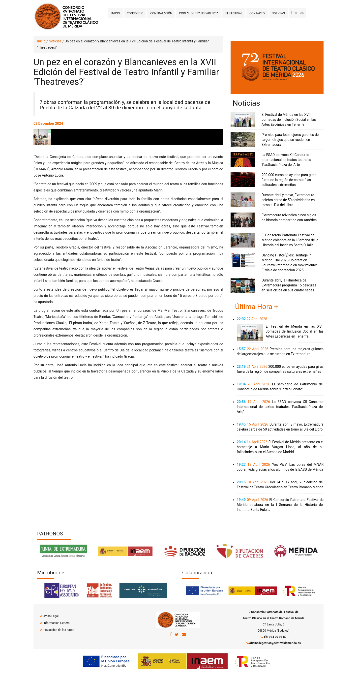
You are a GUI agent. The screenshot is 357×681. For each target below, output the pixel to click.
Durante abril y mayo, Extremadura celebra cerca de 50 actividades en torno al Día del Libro (288, 200)
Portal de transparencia (199, 13)
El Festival (233, 13)
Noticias (278, 13)
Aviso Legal (51, 616)
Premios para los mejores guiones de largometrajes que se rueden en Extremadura (290, 140)
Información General (56, 623)
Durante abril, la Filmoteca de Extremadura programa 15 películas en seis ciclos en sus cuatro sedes (289, 285)
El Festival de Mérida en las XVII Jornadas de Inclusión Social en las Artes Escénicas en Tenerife (289, 119)
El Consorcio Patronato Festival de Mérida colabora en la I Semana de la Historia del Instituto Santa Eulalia (290, 240)
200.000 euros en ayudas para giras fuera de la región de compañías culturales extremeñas (289, 180)
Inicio (115, 13)
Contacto (257, 13)
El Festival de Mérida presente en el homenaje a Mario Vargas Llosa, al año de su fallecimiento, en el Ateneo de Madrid (280, 447)
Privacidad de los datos (58, 630)
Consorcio (135, 13)
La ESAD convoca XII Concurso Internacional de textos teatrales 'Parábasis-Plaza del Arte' (286, 160)
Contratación (161, 13)
